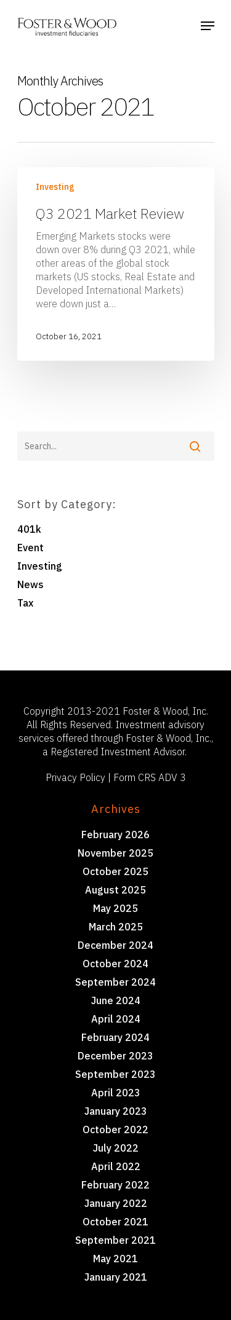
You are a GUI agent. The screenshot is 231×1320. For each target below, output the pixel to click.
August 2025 (115, 890)
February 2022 (115, 1185)
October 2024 (115, 963)
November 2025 (115, 853)
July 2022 (116, 1148)
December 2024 (115, 945)
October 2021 (115, 1222)
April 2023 (115, 1092)
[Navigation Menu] (207, 26)
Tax (25, 603)
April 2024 (115, 1019)
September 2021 (115, 1240)
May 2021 (115, 1258)
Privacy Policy (75, 777)
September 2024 (115, 982)
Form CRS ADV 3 (149, 777)
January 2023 (115, 1111)
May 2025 (115, 908)
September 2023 (115, 1074)
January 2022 (115, 1203)
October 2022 (115, 1129)
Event (30, 547)
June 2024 (115, 1000)
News (30, 584)
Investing (55, 186)
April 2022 (115, 1166)
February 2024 (115, 1037)
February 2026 (115, 834)
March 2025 (116, 927)
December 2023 (115, 1056)
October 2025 (115, 871)
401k (29, 529)
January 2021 (115, 1277)
